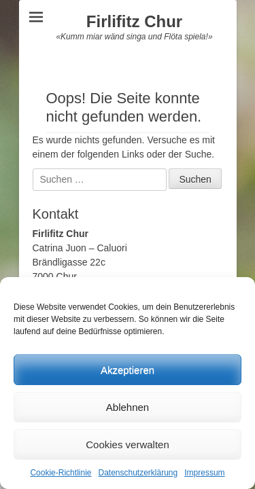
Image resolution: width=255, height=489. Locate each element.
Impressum (204, 472)
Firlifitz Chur (134, 21)
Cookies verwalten (127, 444)
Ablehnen (127, 407)
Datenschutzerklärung (137, 472)
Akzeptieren (127, 370)
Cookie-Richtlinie (60, 472)
